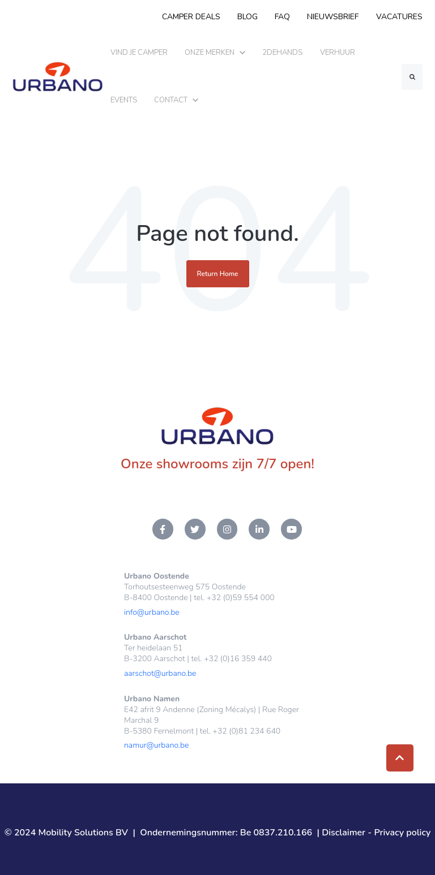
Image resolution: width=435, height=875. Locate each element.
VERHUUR (337, 53)
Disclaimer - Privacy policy (376, 832)
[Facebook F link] (162, 529)
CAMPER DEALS (191, 16)
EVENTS (123, 100)
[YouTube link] (291, 529)
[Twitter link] (195, 529)
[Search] (412, 77)
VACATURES (399, 16)
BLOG (247, 16)
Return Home (217, 273)
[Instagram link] (227, 529)
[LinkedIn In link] (259, 529)
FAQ (282, 16)
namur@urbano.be (156, 745)
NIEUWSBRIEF (333, 16)
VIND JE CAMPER (139, 53)
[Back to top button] (399, 757)
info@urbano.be (152, 612)
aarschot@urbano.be (160, 673)
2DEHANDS (282, 53)
